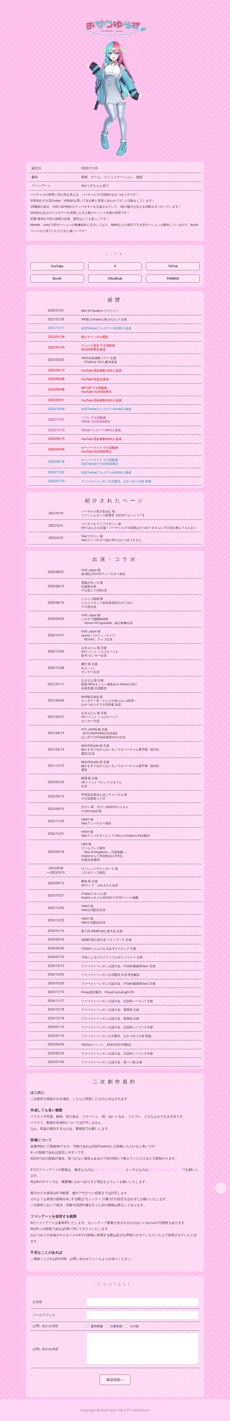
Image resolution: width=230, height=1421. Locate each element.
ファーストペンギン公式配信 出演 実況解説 (110, 974)
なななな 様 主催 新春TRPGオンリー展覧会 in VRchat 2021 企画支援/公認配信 (109, 684)
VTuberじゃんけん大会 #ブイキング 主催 (108, 948)
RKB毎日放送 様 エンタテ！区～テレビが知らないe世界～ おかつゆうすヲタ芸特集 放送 (109, 700)
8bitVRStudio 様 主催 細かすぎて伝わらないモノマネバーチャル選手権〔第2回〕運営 (121, 765)
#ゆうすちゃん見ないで (165, 1170)
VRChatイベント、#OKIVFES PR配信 (106, 1044)
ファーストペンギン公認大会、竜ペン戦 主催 (111, 1062)
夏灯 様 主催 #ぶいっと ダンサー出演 (90, 667)
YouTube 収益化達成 (95, 379)
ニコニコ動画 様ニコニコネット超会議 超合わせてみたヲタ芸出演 (107, 602)
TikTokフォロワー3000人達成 (101, 430)
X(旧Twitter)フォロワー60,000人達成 (106, 472)
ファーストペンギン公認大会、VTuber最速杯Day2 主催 (118, 983)
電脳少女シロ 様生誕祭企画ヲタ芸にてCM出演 (94, 586)
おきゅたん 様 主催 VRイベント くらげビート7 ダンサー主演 (99, 716)
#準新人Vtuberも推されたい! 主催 (104, 319)
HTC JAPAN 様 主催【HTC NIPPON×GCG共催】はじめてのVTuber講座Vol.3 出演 (103, 733)
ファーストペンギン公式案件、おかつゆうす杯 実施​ (116, 481)
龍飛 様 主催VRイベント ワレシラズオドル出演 (101, 782)
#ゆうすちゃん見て (95, 186)
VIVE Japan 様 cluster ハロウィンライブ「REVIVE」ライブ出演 (98, 635)
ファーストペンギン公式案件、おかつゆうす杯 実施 (116, 1036)
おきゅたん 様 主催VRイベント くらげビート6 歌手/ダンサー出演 (99, 651)
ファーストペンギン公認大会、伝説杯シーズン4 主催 (117, 1053)
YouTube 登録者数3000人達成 (101, 400)
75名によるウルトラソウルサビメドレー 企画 (112, 957)
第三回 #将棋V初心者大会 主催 (102, 931)
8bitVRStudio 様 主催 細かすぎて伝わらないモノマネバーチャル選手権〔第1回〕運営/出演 (121, 749)
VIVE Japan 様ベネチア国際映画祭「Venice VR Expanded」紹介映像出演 (107, 619)
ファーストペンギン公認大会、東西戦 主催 (110, 1009)
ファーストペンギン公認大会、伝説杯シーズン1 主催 (117, 1001)
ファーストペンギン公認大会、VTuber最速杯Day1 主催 (118, 966)
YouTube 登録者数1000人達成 (101, 370)
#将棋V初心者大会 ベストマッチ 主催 (106, 939)
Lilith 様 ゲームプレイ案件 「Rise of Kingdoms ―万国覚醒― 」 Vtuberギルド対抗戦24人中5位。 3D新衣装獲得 (105, 852)
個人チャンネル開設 (94, 337)
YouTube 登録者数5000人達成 (101, 439)
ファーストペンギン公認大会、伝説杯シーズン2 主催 (117, 1027)
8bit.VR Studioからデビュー (99, 310)
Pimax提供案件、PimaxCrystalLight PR (107, 992)
